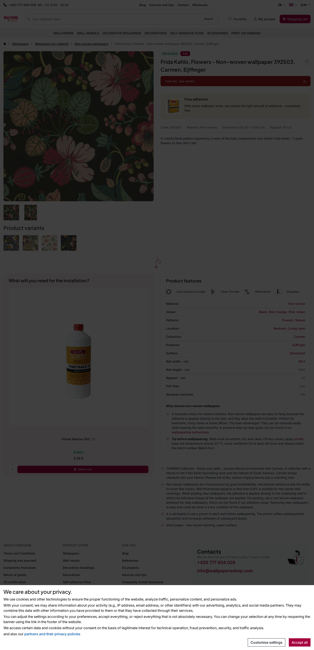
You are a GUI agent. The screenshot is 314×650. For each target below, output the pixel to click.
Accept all (300, 642)
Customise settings (266, 642)
